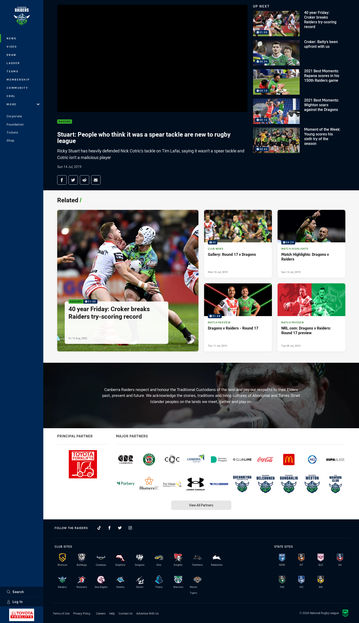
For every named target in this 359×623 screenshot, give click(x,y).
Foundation (15, 124)
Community (17, 88)
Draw (11, 55)
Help (112, 613)
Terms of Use (61, 613)
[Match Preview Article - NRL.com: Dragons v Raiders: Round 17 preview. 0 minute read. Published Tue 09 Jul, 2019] (311, 317)
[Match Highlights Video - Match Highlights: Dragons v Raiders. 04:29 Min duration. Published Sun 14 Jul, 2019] (311, 244)
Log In (15, 601)
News (11, 38)
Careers (100, 613)
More (23, 104)
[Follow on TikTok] (99, 528)
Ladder (13, 63)
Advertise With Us (147, 613)
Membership (18, 79)
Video (12, 46)
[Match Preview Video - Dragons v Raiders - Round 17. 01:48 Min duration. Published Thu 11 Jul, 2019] (238, 317)
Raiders (65, 121)
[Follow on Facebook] (109, 528)
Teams (13, 71)
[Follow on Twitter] (120, 528)
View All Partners (201, 505)
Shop (10, 140)
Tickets (12, 132)
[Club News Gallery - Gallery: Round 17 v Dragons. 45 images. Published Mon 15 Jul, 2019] (238, 244)
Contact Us (126, 613)
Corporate (14, 116)
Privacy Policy (81, 613)
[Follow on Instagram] (130, 528)
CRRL (11, 96)
